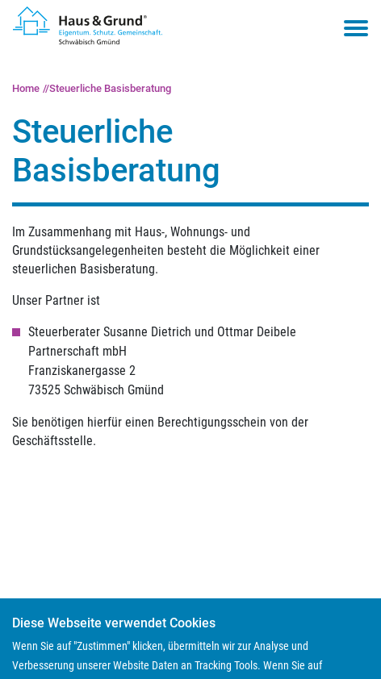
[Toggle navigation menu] (356, 28)
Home (26, 88)
